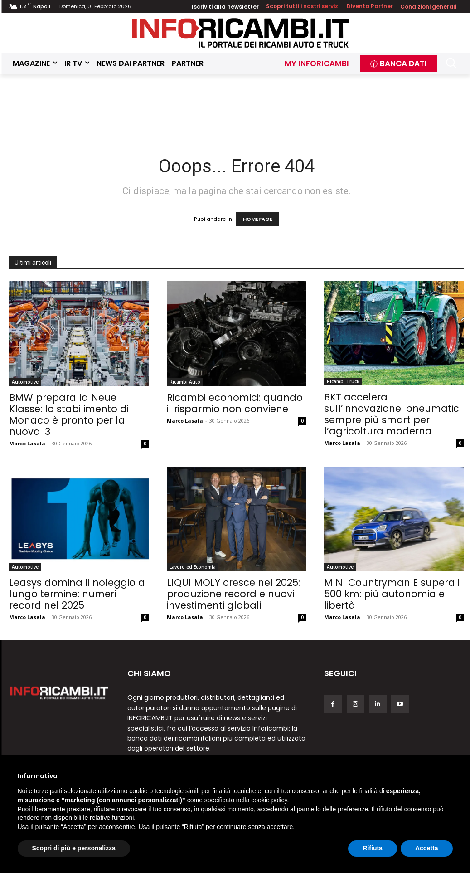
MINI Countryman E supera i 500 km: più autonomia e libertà (392, 594)
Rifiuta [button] (373, 848)
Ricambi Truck (343, 381)
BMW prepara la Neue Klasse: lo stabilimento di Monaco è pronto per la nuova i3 (69, 414)
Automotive (25, 382)
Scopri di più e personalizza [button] (74, 848)
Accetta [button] (426, 848)
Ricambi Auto (185, 382)
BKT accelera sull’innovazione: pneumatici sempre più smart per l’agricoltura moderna (392, 414)
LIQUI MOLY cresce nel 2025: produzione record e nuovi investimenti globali (233, 594)
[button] (451, 63)
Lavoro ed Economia (193, 567)
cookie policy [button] (269, 800)
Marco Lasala (27, 443)
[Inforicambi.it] (240, 33)
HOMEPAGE (257, 219)
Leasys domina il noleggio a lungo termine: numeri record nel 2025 (77, 594)
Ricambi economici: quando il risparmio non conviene (235, 403)
